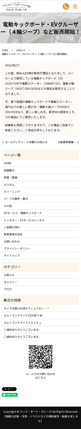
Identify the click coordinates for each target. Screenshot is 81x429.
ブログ (8, 289)
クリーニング (12, 191)
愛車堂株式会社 (13, 234)
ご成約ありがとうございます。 (22, 329)
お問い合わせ (12, 241)
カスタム (9, 184)
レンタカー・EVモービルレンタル (24, 220)
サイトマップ (12, 255)
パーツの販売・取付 (16, 199)
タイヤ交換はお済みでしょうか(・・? (26, 308)
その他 (8, 206)
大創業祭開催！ (67, 142)
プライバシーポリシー (17, 248)
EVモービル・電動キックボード (23, 213)
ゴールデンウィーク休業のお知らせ (26, 142)
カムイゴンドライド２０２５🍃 (23, 322)
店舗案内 (9, 170)
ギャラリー (10, 282)
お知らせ (20, 50)
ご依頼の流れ (12, 227)
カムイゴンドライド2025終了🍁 (23, 315)
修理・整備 (10, 177)
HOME (5, 50)
